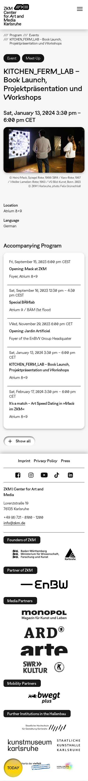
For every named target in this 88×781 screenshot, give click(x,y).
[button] (44, 150)
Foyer (13, 276)
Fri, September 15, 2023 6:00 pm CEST (40, 262)
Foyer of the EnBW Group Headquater (40, 338)
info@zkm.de (14, 523)
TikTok (57, 475)
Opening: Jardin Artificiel (29, 331)
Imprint (24, 461)
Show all (23, 441)
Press (65, 461)
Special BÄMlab (22, 302)
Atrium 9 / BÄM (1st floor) (30, 310)
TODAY (13, 768)
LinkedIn (70, 475)
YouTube (44, 475)
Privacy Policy (45, 461)
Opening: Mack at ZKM (27, 269)
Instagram (31, 475)
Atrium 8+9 (13, 211)
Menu (79, 9)
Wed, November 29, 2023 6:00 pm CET (41, 324)
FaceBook (18, 475)
